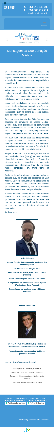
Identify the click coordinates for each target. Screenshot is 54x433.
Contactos (8, 398)
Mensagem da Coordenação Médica (27, 368)
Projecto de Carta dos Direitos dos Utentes (27, 372)
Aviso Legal (34, 398)
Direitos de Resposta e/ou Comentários (27, 382)
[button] (7, 38)
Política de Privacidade (37, 400)
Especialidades (21, 398)
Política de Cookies (37, 403)
